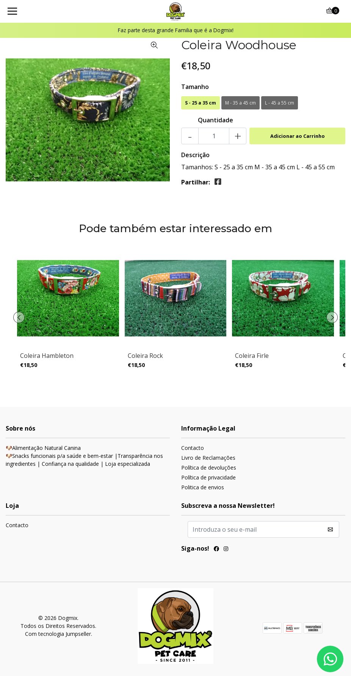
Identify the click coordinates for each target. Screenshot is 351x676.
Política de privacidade (208, 477)
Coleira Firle (252, 355)
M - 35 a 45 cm (240, 103)
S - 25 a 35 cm (200, 103)
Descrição (195, 155)
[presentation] (19, 317)
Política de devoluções (208, 467)
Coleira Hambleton (47, 355)
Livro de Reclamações (208, 457)
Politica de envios (202, 487)
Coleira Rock (145, 355)
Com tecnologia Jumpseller (58, 633)
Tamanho (195, 87)
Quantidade (215, 120)
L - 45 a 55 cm (279, 103)
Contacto (192, 447)
